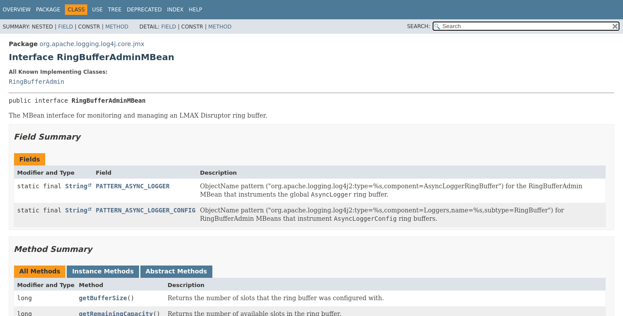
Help (195, 10)
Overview (17, 10)
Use (97, 10)
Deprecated (144, 10)
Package (48, 10)
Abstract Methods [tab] (176, 271)
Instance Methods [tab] (102, 271)
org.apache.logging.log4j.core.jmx (91, 43)
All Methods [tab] (39, 271)
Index (175, 10)
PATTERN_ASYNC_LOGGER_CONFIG (146, 210)
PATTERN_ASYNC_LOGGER (133, 186)
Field (65, 27)
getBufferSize (103, 298)
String (76, 186)
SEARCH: (418, 26)
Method (117, 27)
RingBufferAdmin (36, 81)
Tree (115, 10)
